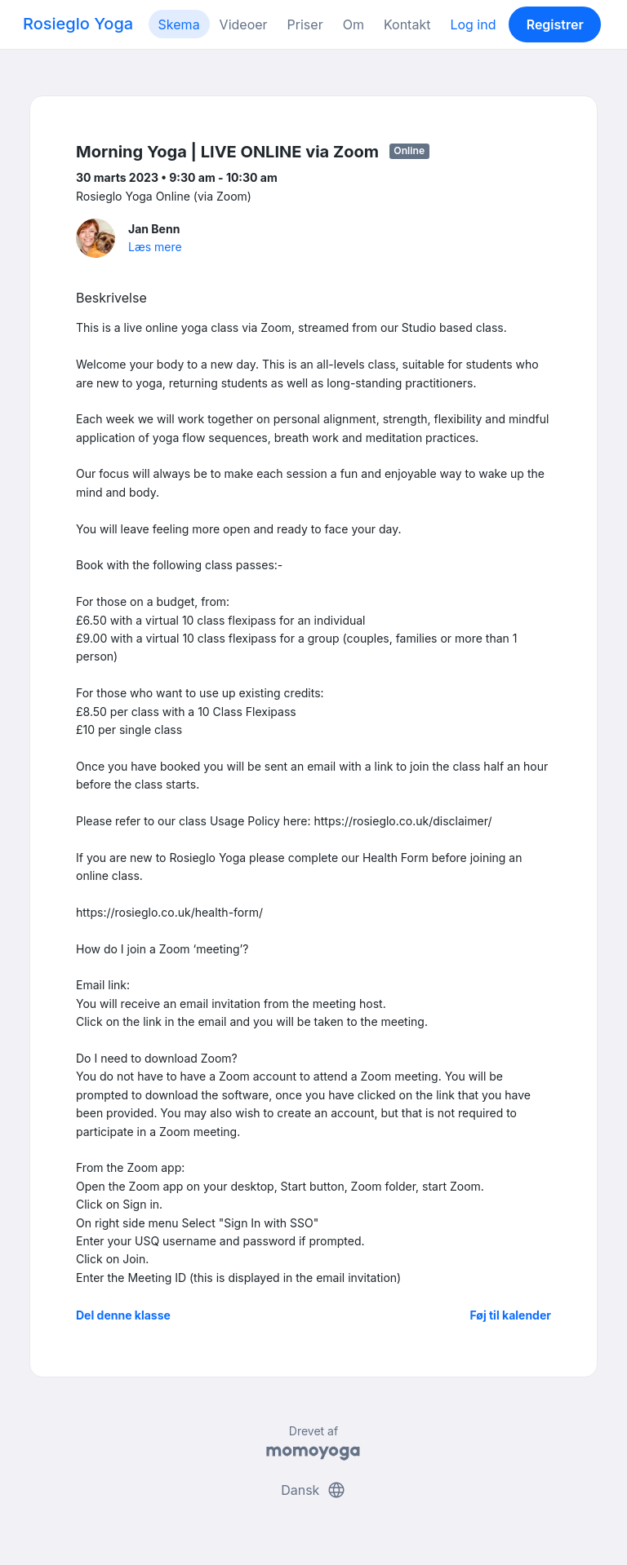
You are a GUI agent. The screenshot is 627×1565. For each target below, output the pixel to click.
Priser (305, 24)
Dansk (313, 1490)
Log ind (473, 24)
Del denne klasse (123, 1315)
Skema (179, 24)
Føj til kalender (510, 1315)
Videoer (244, 24)
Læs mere (155, 247)
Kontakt (407, 24)
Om (353, 24)
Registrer (555, 24)
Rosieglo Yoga (78, 23)
